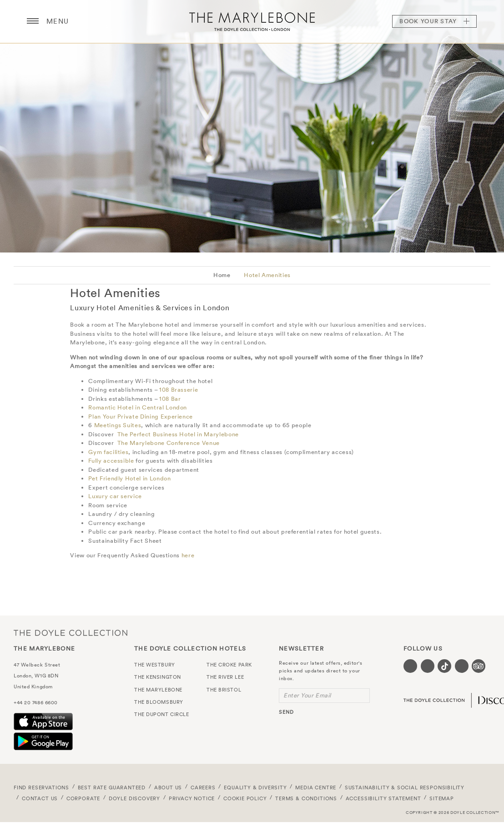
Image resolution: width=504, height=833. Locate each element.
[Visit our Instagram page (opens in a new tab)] (427, 666)
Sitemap (441, 798)
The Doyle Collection (70, 632)
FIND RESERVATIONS (41, 787)
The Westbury (154, 664)
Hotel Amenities (267, 275)
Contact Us (40, 798)
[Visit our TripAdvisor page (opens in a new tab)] (478, 666)
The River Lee (225, 677)
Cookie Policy (245, 798)
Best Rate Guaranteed (112, 787)
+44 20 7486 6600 (36, 702)
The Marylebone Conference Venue (168, 443)
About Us (168, 787)
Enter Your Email (307, 695)
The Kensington (157, 677)
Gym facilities (108, 452)
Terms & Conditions (306, 798)
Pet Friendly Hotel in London (129, 478)
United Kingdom (33, 686)
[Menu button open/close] (33, 21)
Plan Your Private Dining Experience (140, 416)
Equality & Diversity (255, 787)
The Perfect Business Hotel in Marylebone (178, 434)
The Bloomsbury (158, 702)
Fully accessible (111, 460)
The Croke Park (229, 664)
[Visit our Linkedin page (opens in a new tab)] (462, 666)
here (188, 555)
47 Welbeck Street (37, 664)
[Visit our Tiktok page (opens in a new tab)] (444, 666)
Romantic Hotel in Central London (137, 407)
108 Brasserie (178, 390)
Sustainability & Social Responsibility (404, 787)
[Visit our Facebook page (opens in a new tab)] (410, 666)
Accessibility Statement (383, 798)
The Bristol (224, 689)
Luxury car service (115, 496)
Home (222, 275)
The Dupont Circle (161, 714)
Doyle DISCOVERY (134, 798)
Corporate (83, 798)
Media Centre (315, 787)
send (286, 712)
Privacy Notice (192, 798)
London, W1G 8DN (36, 675)
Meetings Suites (117, 425)
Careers (203, 787)
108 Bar (170, 399)
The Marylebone (252, 21)
